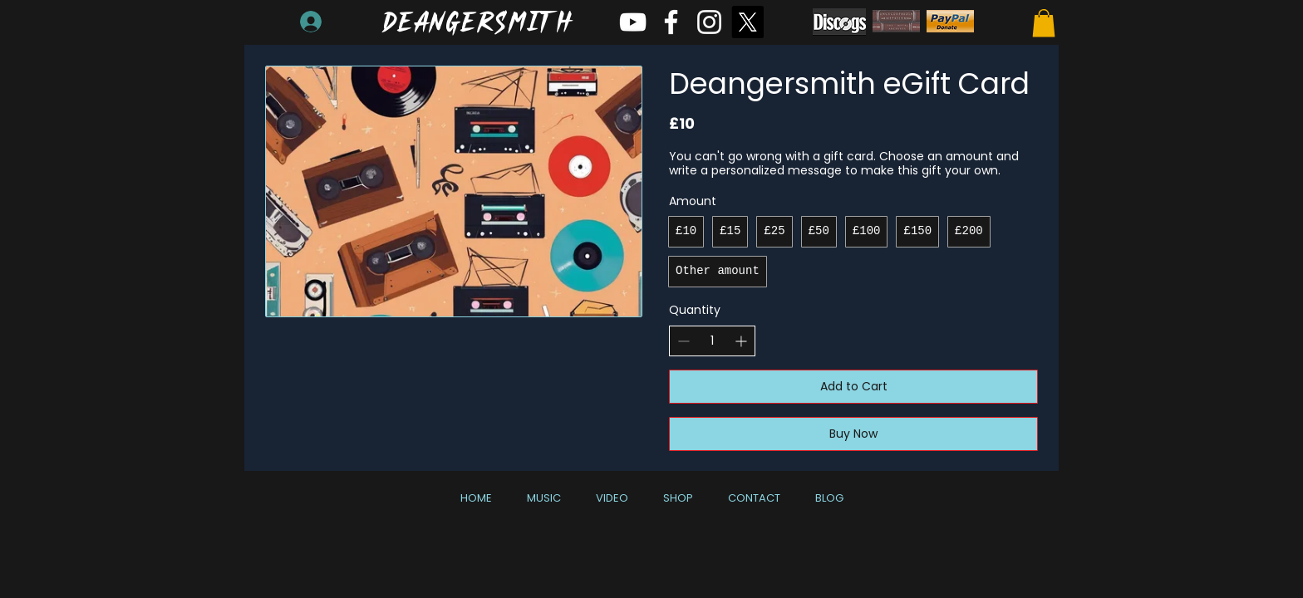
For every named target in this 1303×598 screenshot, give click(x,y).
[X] (747, 22)
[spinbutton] (712, 341)
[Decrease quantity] (683, 340)
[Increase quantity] (741, 340)
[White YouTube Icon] (633, 22)
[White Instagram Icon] (709, 22)
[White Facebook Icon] (671, 22)
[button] (1043, 23)
